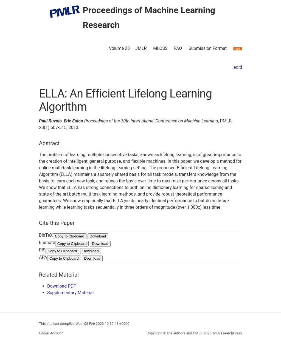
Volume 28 (119, 48)
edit (237, 67)
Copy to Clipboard (69, 236)
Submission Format (208, 48)
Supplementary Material (70, 292)
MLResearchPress (227, 333)
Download (98, 236)
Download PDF (61, 286)
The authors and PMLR (184, 333)
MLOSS (160, 48)
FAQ (178, 48)
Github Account (51, 333)
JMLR (141, 48)
